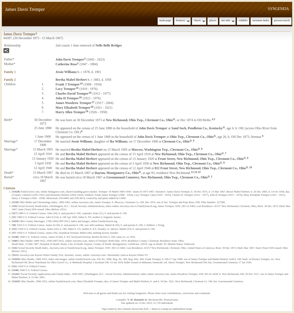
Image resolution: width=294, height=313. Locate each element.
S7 (13, 232)
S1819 (15, 259)
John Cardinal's (124, 309)
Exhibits (243, 20)
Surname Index (260, 20)
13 (199, 172)
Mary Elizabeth (73, 107)
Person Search (282, 20)
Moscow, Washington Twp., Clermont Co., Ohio (164, 149)
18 (92, 106)
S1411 (15, 273)
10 (250, 167)
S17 (14, 213)
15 (77, 88)
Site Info (225, 20)
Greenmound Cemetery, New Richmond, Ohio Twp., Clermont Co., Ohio (157, 177)
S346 (15, 236)
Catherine (66, 64)
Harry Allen (70, 112)
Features (180, 20)
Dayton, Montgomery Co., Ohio (117, 172)
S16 (14, 206)
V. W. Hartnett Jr (137, 299)
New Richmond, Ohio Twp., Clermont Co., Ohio (139, 120)
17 (93, 102)
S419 (15, 221)
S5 (13, 217)
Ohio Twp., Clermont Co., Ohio (192, 136)
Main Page (165, 20)
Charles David (72, 93)
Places (212, 20)
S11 (14, 228)
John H (67, 98)
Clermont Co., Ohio (176, 141)
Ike (119, 141)
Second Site (137, 309)
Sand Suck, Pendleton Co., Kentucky (197, 128)
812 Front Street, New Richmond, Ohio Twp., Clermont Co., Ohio (200, 168)
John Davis (70, 59)
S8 (13, 225)
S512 (15, 255)
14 (81, 83)
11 (192, 172)
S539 (15, 202)
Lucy (66, 89)
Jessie (66, 72)
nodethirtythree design (182, 309)
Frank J (68, 84)
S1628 (15, 191)
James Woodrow (73, 103)
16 (90, 92)
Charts (197, 20)
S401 (15, 240)
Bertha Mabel (71, 79)
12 (195, 172)
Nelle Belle (109, 45)
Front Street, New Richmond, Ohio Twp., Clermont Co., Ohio (201, 158)
